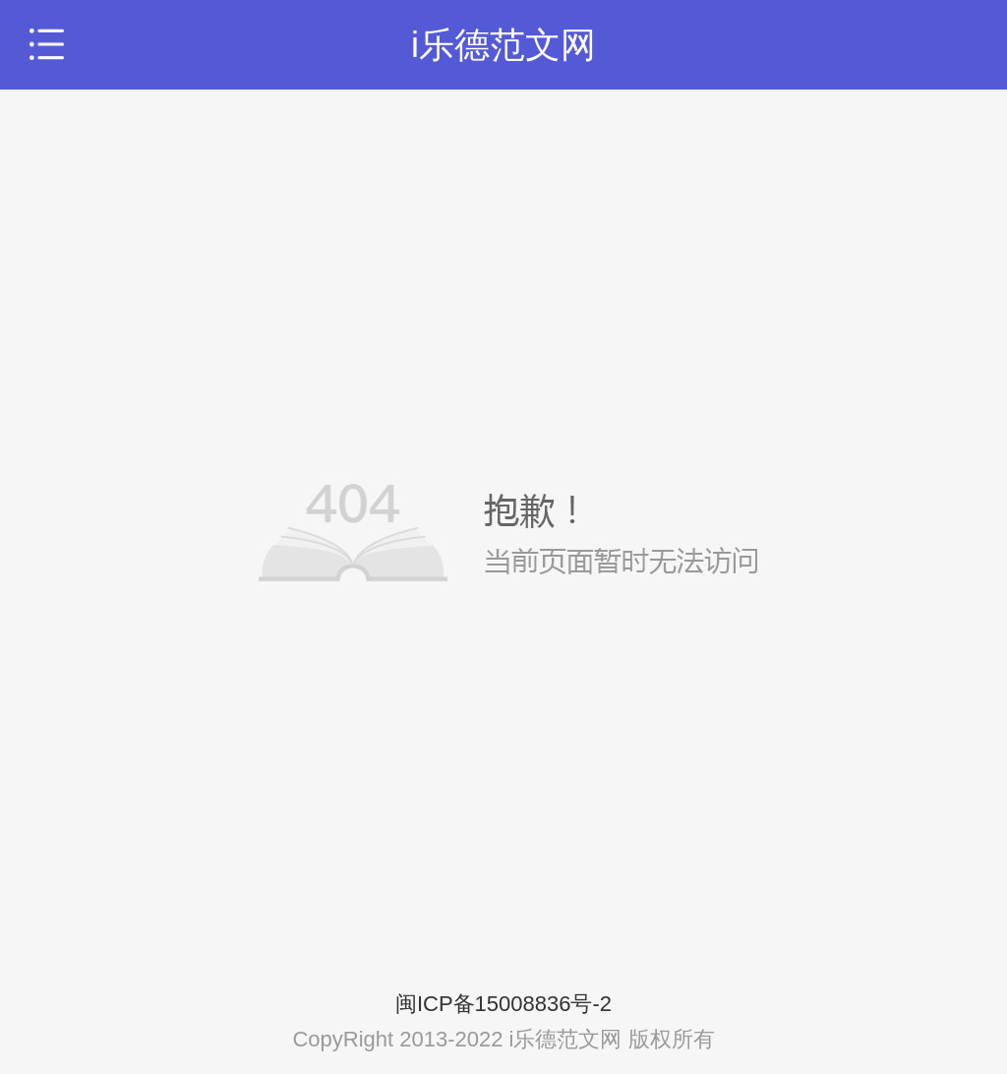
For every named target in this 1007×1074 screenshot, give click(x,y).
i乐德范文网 (503, 45)
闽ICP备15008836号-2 (503, 1003)
